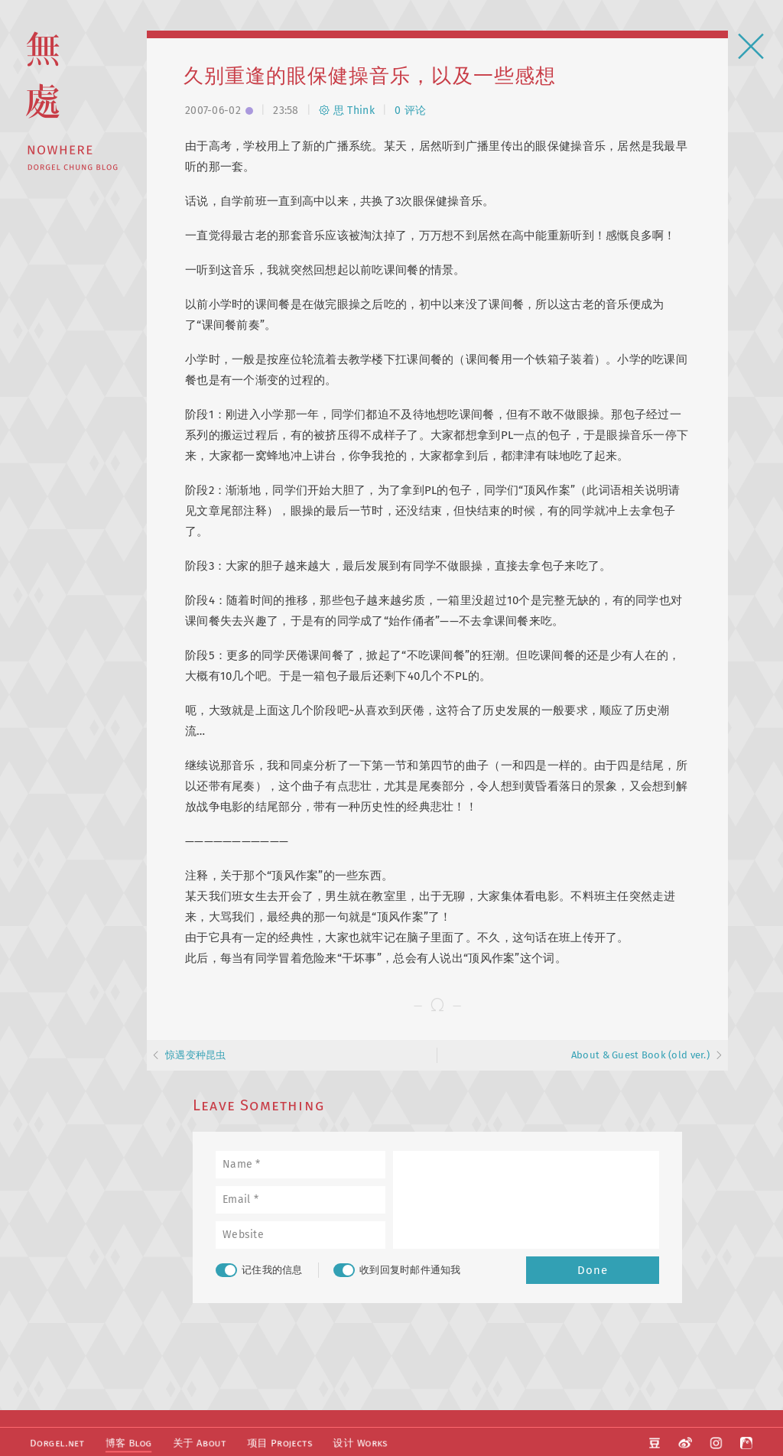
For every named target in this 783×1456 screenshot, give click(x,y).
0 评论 (410, 110)
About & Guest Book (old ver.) (640, 1055)
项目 (273, 1442)
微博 (686, 1441)
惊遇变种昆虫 (195, 1055)
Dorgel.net (56, 1442)
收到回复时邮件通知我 (397, 1270)
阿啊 (746, 1441)
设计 (353, 1442)
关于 (195, 1442)
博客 (125, 1442)
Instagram (716, 1441)
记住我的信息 (259, 1270)
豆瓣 (657, 1441)
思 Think (347, 110)
